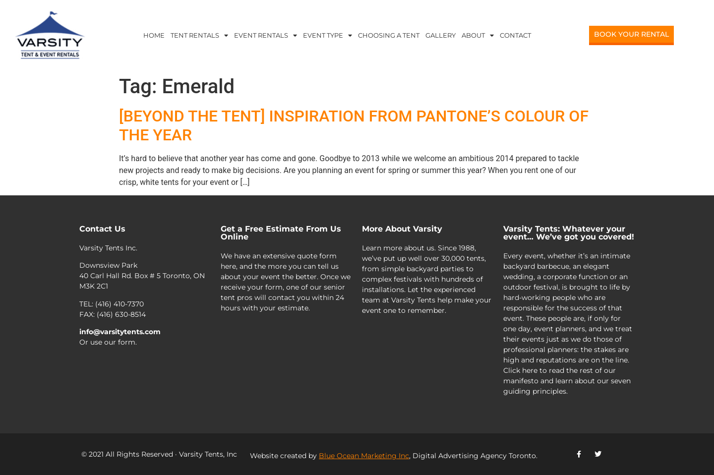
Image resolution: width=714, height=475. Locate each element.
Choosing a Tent (388, 35)
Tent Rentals (199, 35)
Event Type (327, 35)
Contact (515, 35)
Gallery (440, 35)
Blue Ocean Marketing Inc (364, 455)
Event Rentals (265, 35)
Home (154, 35)
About (478, 35)
